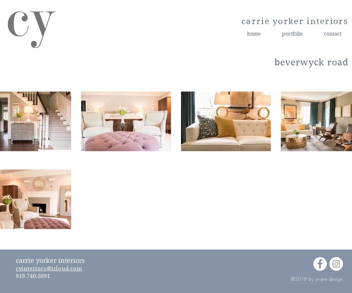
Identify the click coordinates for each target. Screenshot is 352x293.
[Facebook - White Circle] (320, 264)
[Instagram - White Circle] (336, 264)
